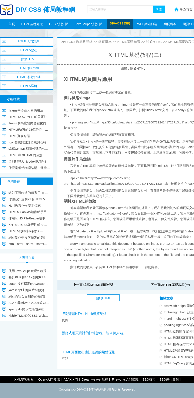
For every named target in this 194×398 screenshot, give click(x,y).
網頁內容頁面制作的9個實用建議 (29, 296)
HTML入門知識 (29, 41)
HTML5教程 (28, 50)
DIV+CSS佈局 (120, 23)
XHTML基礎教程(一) (175, 284)
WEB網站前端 (147, 24)
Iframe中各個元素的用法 (26, 110)
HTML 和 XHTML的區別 (25, 155)
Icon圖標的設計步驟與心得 (27, 142)
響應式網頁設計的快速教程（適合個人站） (94, 333)
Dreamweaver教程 (95, 379)
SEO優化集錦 (169, 379)
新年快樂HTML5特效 (178, 357)
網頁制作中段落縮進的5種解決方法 (29, 237)
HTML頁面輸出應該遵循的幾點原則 (88, 352)
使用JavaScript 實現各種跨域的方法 (29, 271)
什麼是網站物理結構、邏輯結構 (29, 168)
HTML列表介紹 (19, 136)
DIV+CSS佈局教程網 (76, 41)
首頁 (12, 24)
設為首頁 (186, 9)
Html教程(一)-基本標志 (25, 205)
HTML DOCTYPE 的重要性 (28, 117)
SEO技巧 (148, 379)
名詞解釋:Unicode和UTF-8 (27, 161)
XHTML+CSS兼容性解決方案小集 (29, 224)
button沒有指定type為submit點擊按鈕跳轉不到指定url (29, 283)
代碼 (65, 320)
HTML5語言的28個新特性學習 (29, 129)
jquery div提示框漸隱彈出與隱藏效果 (29, 309)
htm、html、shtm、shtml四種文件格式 (29, 244)
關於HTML (154, 41)
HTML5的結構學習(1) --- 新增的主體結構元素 (29, 231)
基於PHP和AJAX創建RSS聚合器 (29, 277)
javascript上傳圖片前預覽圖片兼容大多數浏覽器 (29, 290)
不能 (65, 358)
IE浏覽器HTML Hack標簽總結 (84, 314)
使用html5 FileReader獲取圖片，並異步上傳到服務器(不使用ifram (29, 218)
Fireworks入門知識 (125, 379)
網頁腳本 (170, 24)
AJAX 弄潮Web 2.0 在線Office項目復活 (29, 303)
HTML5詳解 (28, 86)
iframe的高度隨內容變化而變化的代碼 (29, 123)
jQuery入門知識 (49, 379)
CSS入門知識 (58, 24)
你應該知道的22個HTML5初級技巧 (29, 199)
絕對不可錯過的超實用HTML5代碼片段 (29, 193)
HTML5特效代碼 (28, 77)
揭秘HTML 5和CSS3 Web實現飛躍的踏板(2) (29, 315)
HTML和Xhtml (29, 68)
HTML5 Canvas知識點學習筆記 (29, 212)
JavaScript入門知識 (89, 24)
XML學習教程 (24, 379)
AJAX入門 (71, 379)
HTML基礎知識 (32, 24)
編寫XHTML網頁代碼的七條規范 (106, 284)
